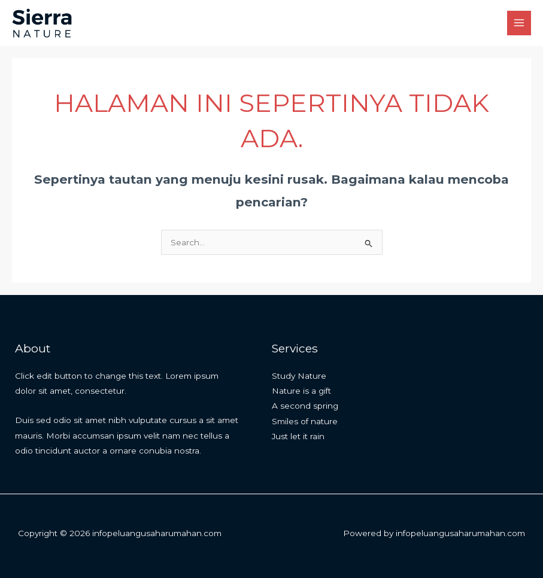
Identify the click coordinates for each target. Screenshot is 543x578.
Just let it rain (298, 436)
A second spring (305, 405)
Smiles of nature (305, 421)
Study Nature (299, 376)
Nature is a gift (301, 391)
